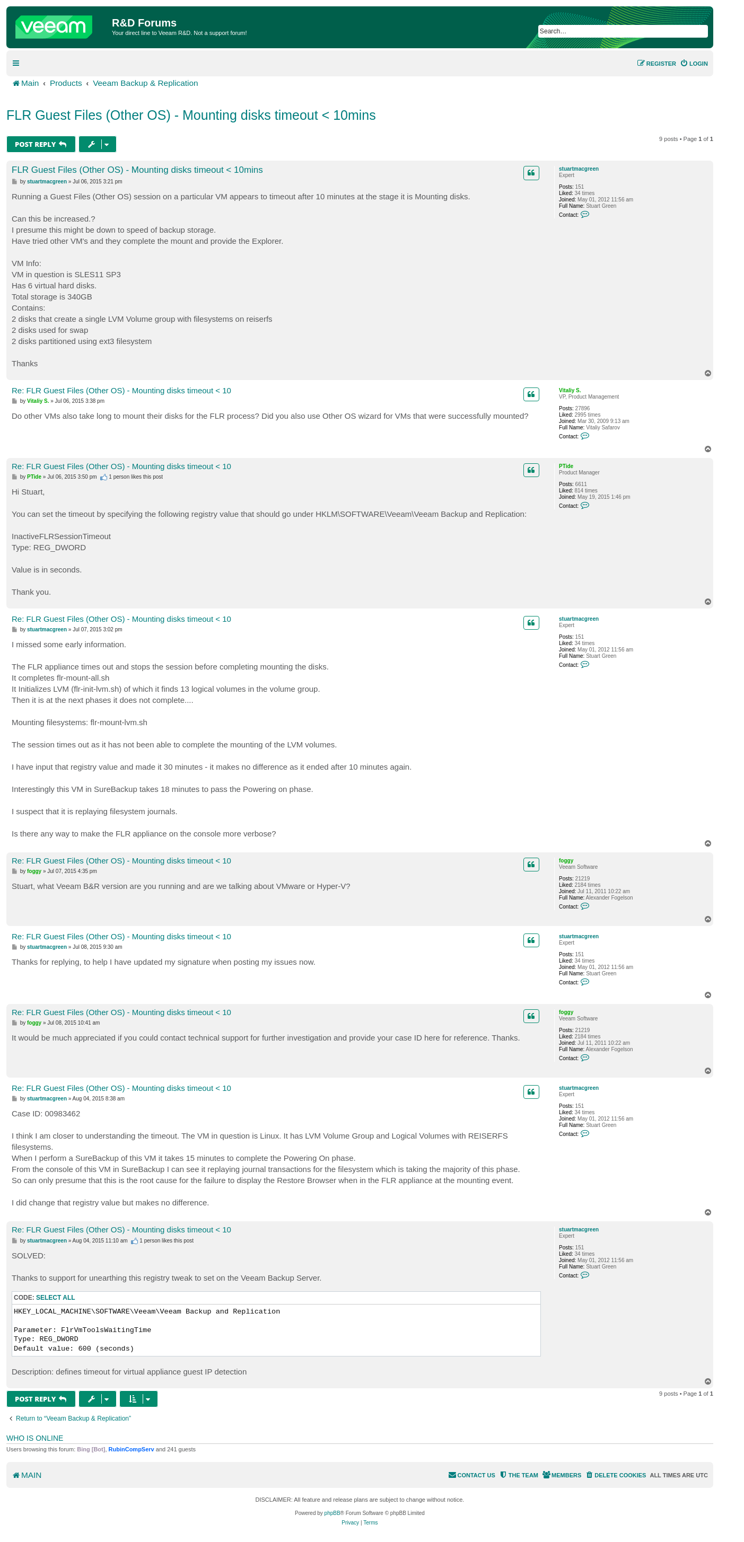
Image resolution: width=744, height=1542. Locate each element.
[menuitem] (694, 63)
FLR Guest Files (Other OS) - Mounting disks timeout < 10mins (191, 115)
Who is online (34, 1438)
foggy (566, 860)
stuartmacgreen (579, 169)
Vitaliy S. (570, 390)
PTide (566, 466)
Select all (55, 1297)
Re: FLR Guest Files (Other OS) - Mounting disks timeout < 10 (121, 390)
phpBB (332, 1513)
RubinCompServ (131, 1449)
